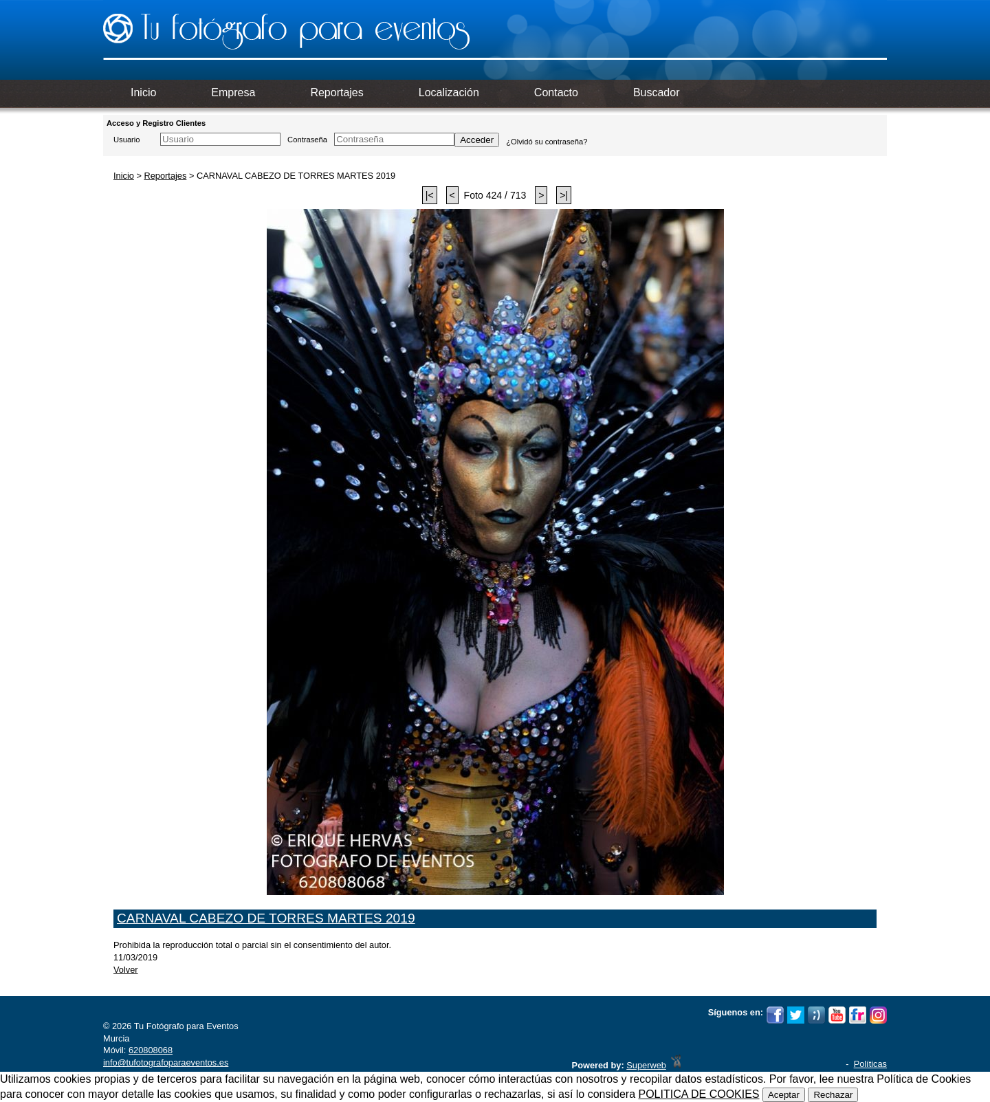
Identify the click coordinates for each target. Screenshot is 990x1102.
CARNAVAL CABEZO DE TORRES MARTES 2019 (266, 918)
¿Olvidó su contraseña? (546, 141)
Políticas (870, 1064)
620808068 (151, 1050)
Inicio (123, 175)
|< (430, 195)
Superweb (646, 1065)
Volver (125, 970)
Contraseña (307, 139)
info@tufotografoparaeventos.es (165, 1062)
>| (564, 195)
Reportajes (165, 175)
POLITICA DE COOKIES (698, 1094)
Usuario (126, 139)
